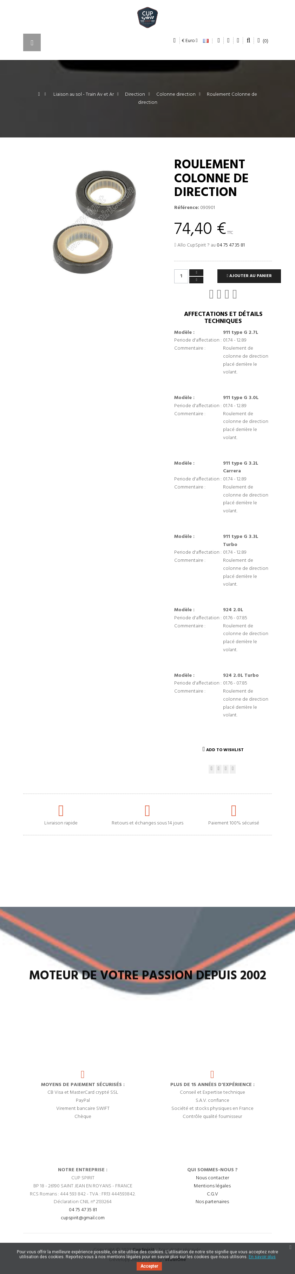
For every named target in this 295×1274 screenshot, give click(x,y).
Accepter (149, 1266)
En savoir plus (262, 1256)
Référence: (186, 208)
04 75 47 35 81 (231, 245)
